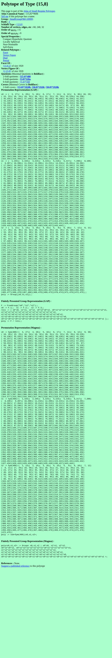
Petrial (6, 60)
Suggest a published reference (15, 655)
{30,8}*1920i (38, 87)
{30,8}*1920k (52, 87)
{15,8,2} (7, 66)
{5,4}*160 (25, 82)
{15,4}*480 (25, 76)
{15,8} (19, 24)
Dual (5, 58)
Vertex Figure (9, 55)
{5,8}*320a (25, 79)
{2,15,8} (7, 71)
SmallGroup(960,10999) (21, 19)
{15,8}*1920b (24, 87)
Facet (5, 52)
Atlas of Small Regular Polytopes (39, 11)
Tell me (4, 16)
